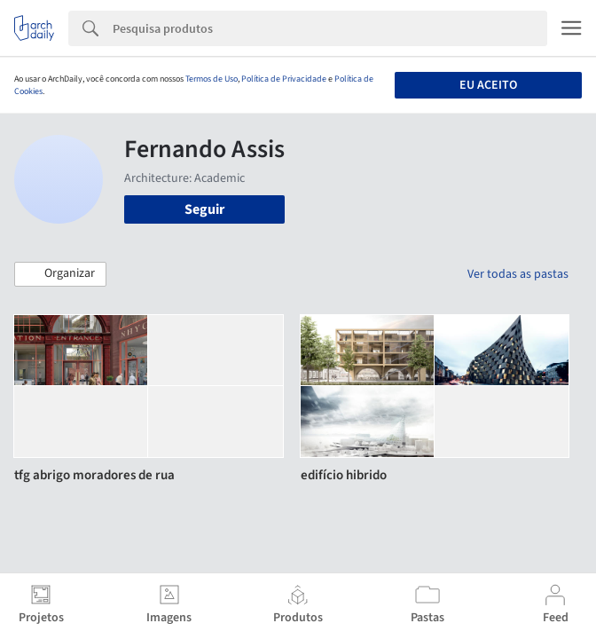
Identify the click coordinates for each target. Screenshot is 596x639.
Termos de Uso (211, 79)
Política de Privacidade (283, 79)
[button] (60, 274)
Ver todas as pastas (518, 274)
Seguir (204, 209)
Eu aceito (488, 85)
